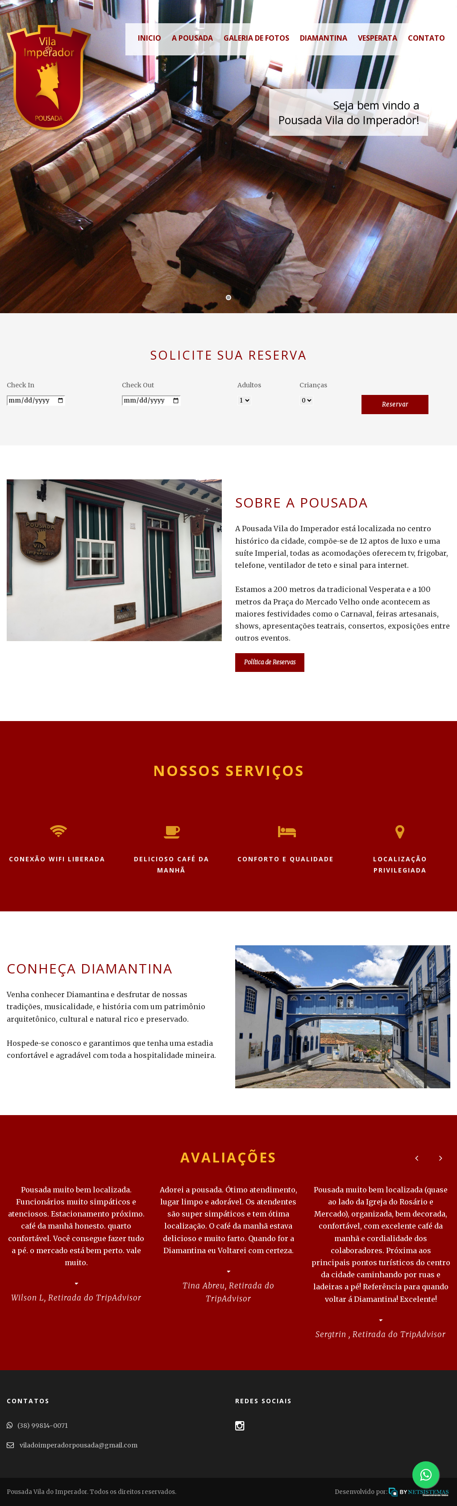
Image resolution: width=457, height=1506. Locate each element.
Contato (426, 38)
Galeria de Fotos (256, 38)
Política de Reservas (269, 662)
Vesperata (377, 38)
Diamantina (323, 38)
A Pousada (192, 38)
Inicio (146, 38)
